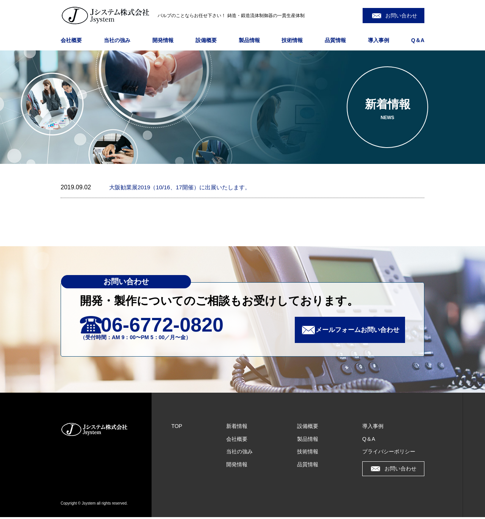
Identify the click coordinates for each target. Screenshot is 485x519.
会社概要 (71, 40)
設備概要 (206, 40)
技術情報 (292, 40)
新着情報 (236, 428)
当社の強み (117, 40)
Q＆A (417, 40)
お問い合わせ (401, 16)
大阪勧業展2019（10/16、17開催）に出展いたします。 (184, 187)
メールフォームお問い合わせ (353, 331)
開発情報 (163, 40)
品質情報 (335, 40)
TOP (176, 428)
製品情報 (249, 40)
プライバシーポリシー (388, 453)
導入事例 (378, 40)
